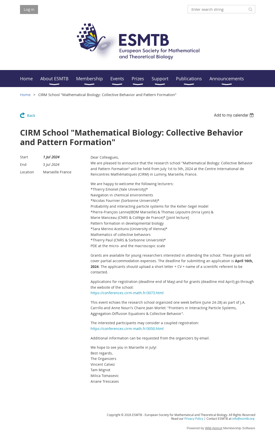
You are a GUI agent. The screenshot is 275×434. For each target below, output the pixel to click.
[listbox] (234, 115)
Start (24, 157)
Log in (29, 9)
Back (31, 115)
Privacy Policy (193, 418)
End (23, 164)
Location (27, 172)
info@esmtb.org (243, 418)
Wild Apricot (213, 428)
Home (25, 94)
